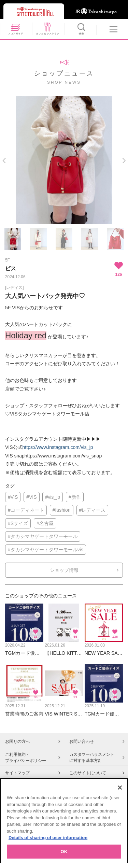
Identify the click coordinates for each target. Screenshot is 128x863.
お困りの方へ (17, 741)
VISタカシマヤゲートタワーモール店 (49, 413)
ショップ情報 (64, 570)
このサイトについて (87, 772)
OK (64, 854)
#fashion (62, 510)
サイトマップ (17, 772)
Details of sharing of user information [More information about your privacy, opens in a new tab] (48, 840)
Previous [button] (4, 160)
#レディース (92, 510)
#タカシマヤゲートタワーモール (42, 536)
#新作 (75, 497)
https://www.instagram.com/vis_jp (58, 447)
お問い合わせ (81, 741)
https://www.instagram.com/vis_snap (63, 455)
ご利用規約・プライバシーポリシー (25, 757)
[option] (64, 160)
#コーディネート (26, 510)
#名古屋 (45, 523)
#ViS (13, 497)
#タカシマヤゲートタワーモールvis (45, 549)
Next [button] (123, 160)
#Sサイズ (18, 523)
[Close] (119, 790)
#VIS (31, 497)
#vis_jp (52, 497)
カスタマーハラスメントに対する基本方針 (91, 757)
